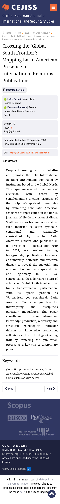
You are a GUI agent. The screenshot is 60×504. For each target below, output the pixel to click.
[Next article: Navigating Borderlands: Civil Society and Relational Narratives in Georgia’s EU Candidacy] (51, 389)
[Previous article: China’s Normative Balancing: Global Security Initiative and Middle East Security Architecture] (9, 389)
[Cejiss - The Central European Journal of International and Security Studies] (19, 7)
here (22, 492)
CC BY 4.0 (44, 458)
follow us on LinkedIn (16, 469)
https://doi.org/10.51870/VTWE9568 (29, 152)
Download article (15, 89)
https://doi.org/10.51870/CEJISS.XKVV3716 (26, 454)
